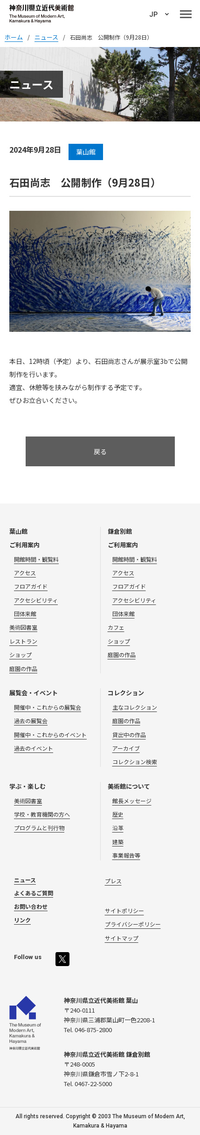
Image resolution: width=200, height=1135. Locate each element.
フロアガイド (31, 586)
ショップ (20, 654)
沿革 (118, 828)
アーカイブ (126, 748)
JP (153, 14)
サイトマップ (121, 938)
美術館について (129, 786)
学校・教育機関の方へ (42, 814)
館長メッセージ (132, 801)
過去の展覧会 (31, 721)
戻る (100, 451)
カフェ (116, 627)
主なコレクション (134, 707)
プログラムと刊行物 (39, 828)
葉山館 (18, 531)
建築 (118, 842)
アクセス (25, 573)
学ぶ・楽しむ (27, 786)
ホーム (14, 37)
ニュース (25, 880)
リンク (22, 920)
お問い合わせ (31, 906)
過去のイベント (33, 748)
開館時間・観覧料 (36, 559)
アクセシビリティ (36, 600)
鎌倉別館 (120, 531)
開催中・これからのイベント (50, 735)
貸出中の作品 (129, 735)
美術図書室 (23, 627)
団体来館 (25, 614)
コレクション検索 (134, 762)
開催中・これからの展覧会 (47, 707)
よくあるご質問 (33, 893)
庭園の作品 (23, 668)
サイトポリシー (124, 910)
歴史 (118, 814)
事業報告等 (126, 855)
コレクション (126, 692)
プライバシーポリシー (133, 924)
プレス (113, 881)
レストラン (23, 641)
